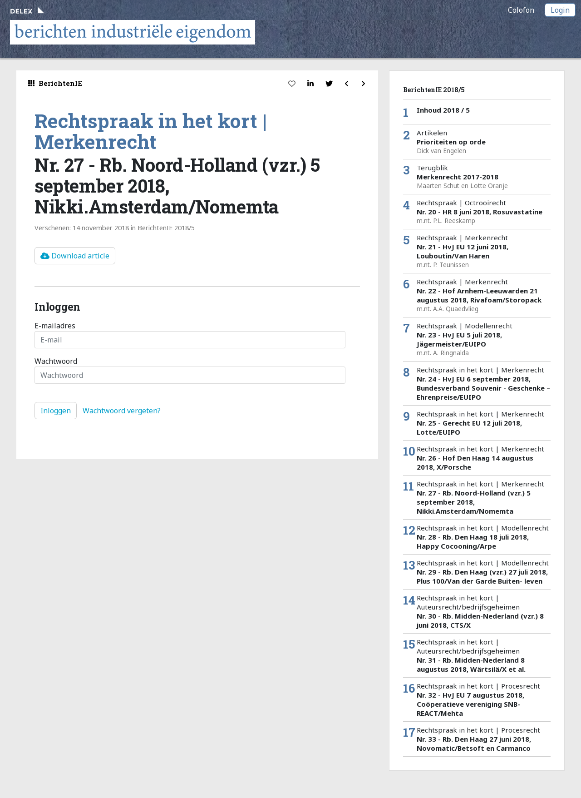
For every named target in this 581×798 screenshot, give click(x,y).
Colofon (521, 10)
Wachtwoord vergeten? (122, 411)
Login (560, 10)
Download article (74, 256)
